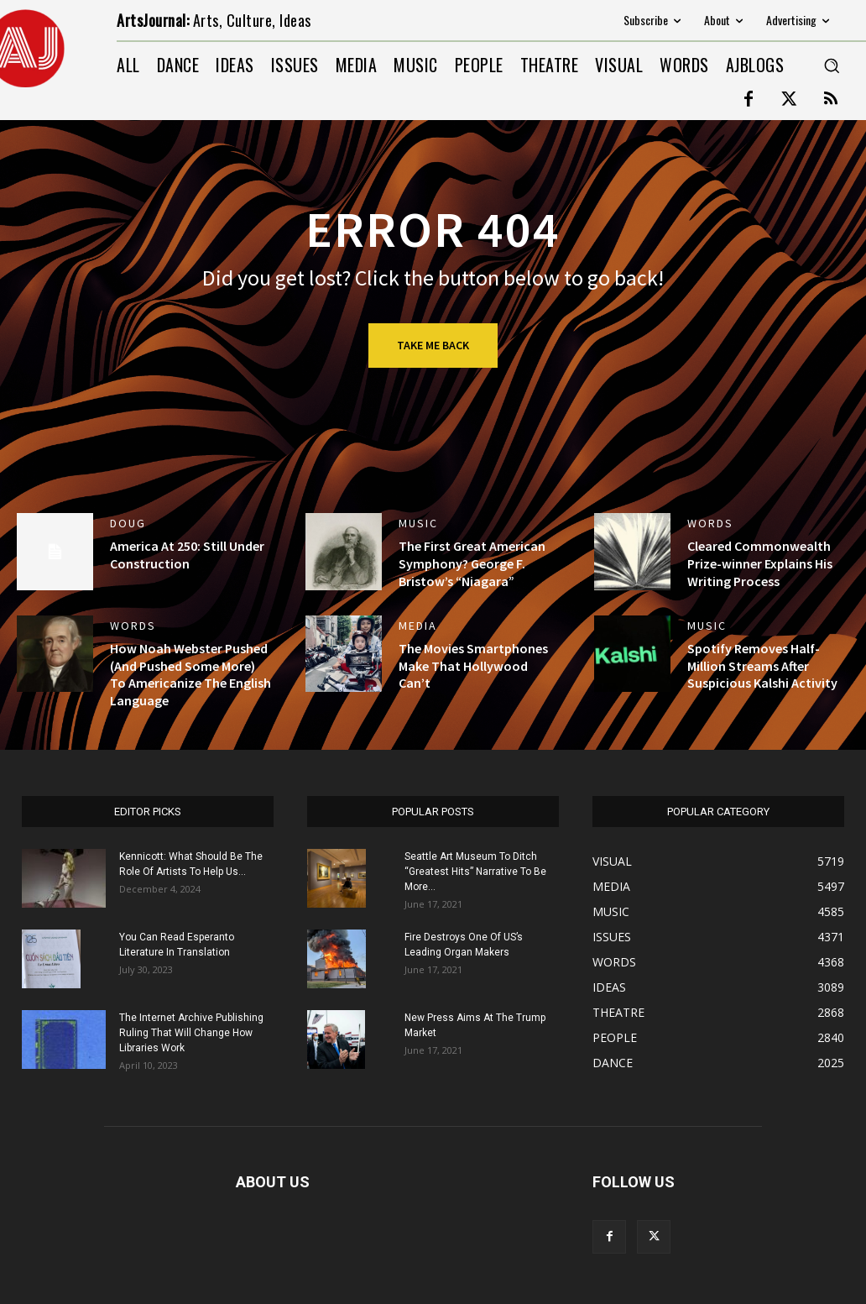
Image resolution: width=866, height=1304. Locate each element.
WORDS (710, 523)
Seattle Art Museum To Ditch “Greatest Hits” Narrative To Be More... (475, 872)
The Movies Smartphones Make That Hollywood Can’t (473, 666)
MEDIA (418, 625)
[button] (831, 65)
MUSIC (418, 523)
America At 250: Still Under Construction (187, 554)
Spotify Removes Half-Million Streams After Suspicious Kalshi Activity (762, 666)
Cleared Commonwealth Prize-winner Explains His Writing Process (759, 563)
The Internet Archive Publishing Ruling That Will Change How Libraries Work (191, 1033)
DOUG (128, 523)
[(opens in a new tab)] (343, 551)
